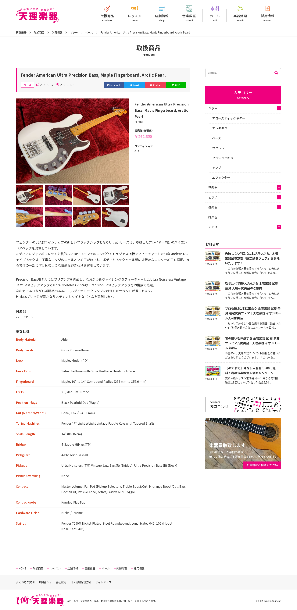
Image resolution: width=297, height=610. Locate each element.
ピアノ (212, 197)
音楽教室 (189, 17)
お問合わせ (45, 582)
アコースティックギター (228, 118)
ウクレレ (218, 148)
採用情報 (267, 17)
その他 (212, 227)
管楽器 (212, 187)
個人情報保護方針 (80, 582)
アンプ (216, 167)
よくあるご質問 (25, 582)
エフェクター (221, 177)
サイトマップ (103, 582)
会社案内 (61, 582)
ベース (216, 138)
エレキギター (221, 128)
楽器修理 (240, 17)
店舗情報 (162, 17)
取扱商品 (107, 17)
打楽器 (212, 217)
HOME (22, 568)
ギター (212, 108)
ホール (214, 17)
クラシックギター (224, 157)
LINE (176, 85)
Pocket (155, 85)
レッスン (134, 17)
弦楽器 (212, 207)
